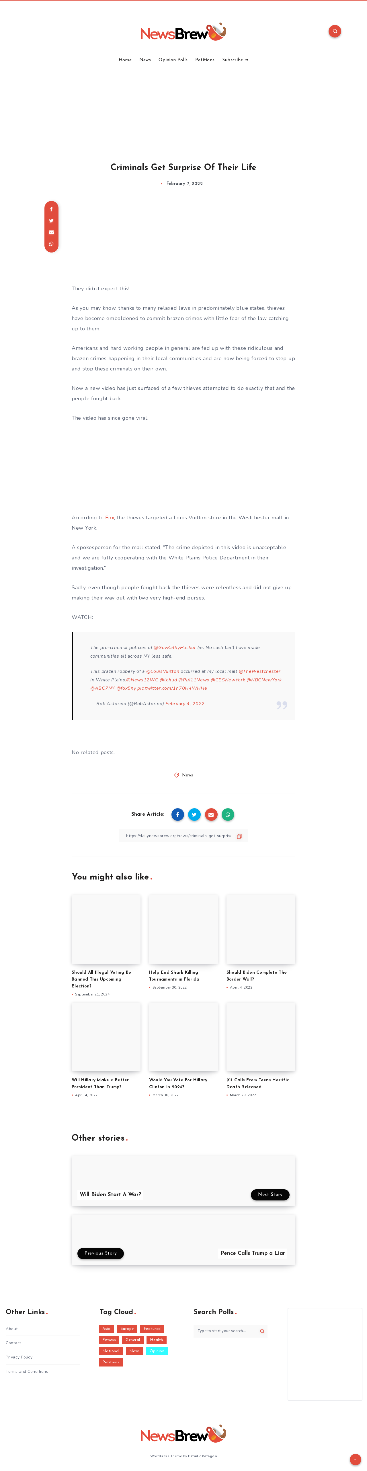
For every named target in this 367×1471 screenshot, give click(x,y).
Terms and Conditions (27, 1371)
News (145, 60)
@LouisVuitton (162, 671)
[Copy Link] (183, 835)
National (111, 1351)
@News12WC (142, 680)
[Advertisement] (183, 106)
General (133, 1340)
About (12, 1329)
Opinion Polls (173, 60)
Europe (127, 1329)
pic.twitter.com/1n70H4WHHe (172, 688)
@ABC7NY (102, 688)
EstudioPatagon (202, 1456)
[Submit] (262, 1331)
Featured (152, 1329)
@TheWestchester (260, 671)
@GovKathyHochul (175, 647)
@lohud (168, 680)
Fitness (109, 1340)
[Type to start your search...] (231, 1331)
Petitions (205, 60)
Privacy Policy (19, 1357)
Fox (109, 517)
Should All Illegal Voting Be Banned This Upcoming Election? (101, 980)
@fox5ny (126, 688)
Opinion (157, 1351)
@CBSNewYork (228, 680)
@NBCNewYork (264, 680)
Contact (13, 1343)
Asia (106, 1329)
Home (125, 60)
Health (156, 1340)
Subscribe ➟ (235, 60)
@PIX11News (193, 680)
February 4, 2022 (185, 704)
